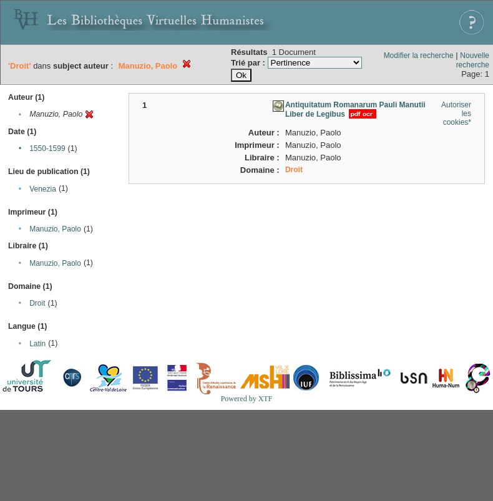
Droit (37, 303)
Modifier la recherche (419, 55)
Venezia (42, 189)
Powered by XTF (247, 398)
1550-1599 (47, 148)
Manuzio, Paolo (55, 229)
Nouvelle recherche (472, 60)
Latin (37, 343)
